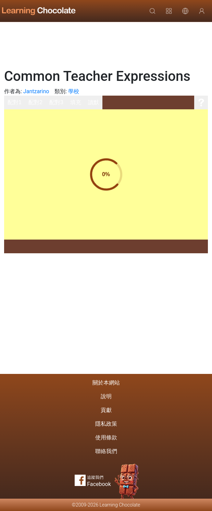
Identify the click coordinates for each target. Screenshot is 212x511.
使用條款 (106, 437)
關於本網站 (106, 382)
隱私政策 (106, 424)
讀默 (93, 102)
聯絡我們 (106, 451)
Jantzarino (36, 91)
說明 (106, 396)
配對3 (56, 102)
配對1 (15, 102)
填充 (75, 102)
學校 (73, 91)
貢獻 (106, 410)
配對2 (35, 102)
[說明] (201, 102)
